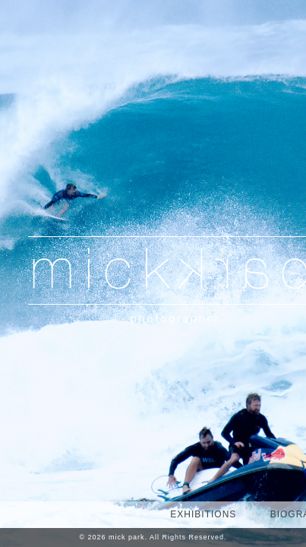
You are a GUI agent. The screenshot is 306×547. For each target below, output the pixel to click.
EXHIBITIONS (203, 514)
